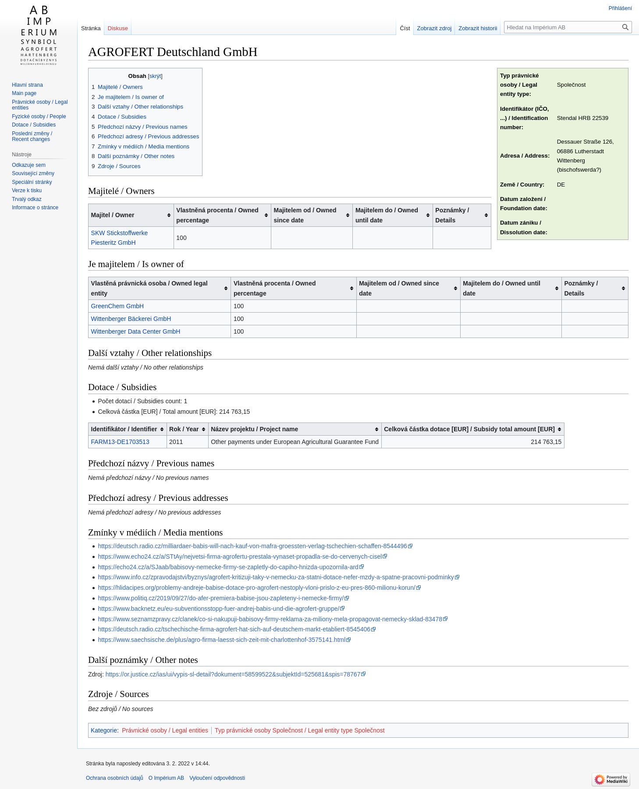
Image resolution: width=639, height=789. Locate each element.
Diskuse (118, 28)
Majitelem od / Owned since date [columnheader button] (304, 215)
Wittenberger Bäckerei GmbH (131, 318)
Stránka (91, 28)
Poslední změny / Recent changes (32, 136)
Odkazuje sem (29, 165)
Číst (405, 28)
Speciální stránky (32, 182)
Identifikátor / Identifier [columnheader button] (124, 429)
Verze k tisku (27, 190)
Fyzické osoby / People (39, 116)
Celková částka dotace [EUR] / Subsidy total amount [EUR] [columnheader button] (469, 429)
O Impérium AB (166, 778)
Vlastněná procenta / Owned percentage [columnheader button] (217, 215)
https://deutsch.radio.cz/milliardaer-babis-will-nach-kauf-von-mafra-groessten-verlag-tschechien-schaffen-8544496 (252, 545)
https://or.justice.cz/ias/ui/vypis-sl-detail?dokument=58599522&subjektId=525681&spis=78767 (233, 674)
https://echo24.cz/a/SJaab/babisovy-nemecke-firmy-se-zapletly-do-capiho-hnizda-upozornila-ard (228, 567)
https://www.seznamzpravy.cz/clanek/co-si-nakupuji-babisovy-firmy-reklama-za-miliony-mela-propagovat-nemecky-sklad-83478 (270, 619)
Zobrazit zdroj (434, 28)
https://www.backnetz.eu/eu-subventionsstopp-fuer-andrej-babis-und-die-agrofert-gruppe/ (218, 608)
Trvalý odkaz (27, 199)
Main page (24, 93)
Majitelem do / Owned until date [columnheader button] (386, 215)
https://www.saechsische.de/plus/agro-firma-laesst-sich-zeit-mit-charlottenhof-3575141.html (221, 639)
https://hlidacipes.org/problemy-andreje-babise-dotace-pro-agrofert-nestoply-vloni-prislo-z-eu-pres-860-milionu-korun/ (256, 587)
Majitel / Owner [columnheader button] (113, 214)
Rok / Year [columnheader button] (184, 429)
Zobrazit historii (477, 28)
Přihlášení (620, 8)
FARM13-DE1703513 (120, 441)
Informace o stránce (35, 207)
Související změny (33, 173)
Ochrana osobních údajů (114, 778)
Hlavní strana (27, 85)
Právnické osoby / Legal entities (165, 730)
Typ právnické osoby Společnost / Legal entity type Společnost (300, 730)
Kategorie (104, 730)
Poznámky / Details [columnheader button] (452, 215)
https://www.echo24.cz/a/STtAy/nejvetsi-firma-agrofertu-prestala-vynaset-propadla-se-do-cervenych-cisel (240, 556)
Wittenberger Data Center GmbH (136, 331)
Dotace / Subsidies (34, 125)
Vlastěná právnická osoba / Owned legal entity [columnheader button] (149, 288)
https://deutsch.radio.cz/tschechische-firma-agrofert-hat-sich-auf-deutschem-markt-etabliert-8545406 (234, 629)
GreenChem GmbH (117, 306)
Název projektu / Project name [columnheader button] (254, 429)
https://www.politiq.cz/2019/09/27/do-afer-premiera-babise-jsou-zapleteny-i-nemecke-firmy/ (221, 598)
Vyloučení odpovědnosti (217, 778)
